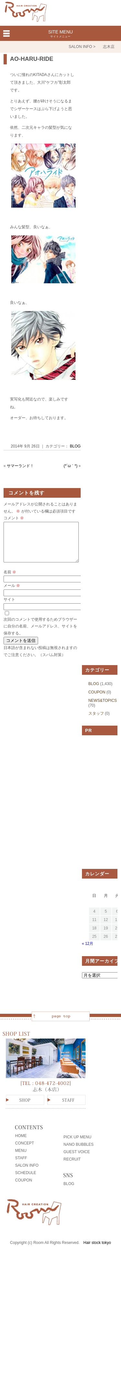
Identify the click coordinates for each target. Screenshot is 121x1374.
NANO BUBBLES (79, 1152)
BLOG (75, 446)
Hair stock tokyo (97, 1250)
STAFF (21, 1165)
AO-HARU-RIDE (31, 59)
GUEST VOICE (77, 1159)
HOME (21, 1143)
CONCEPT (24, 1151)
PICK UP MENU (77, 1145)
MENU (20, 1158)
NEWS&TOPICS (102, 708)
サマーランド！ (20, 466)
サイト (9, 607)
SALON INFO (27, 1173)
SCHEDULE (25, 1180)
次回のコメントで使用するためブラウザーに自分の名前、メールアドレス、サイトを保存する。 (40, 634)
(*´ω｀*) (70, 466)
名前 (10, 580)
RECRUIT (72, 1167)
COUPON (97, 700)
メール (12, 593)
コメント (14, 518)
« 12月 (87, 951)
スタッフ (96, 721)
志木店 (109, 46)
